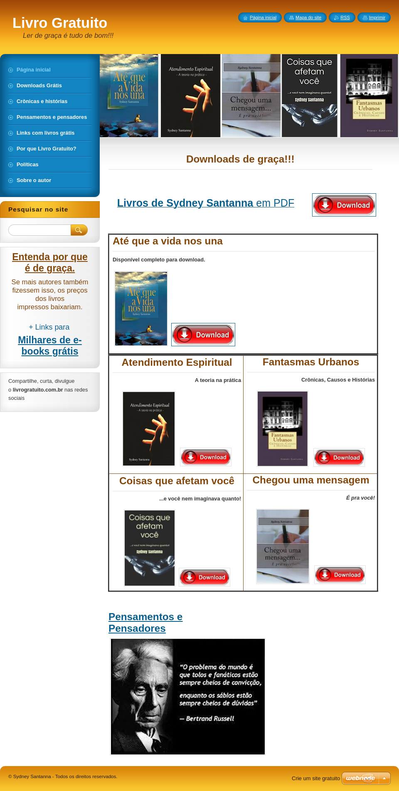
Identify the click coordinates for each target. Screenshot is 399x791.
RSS (345, 17)
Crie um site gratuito (316, 778)
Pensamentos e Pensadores (145, 622)
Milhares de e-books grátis (50, 346)
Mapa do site (308, 17)
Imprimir (377, 17)
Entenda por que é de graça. (50, 262)
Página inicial (263, 17)
